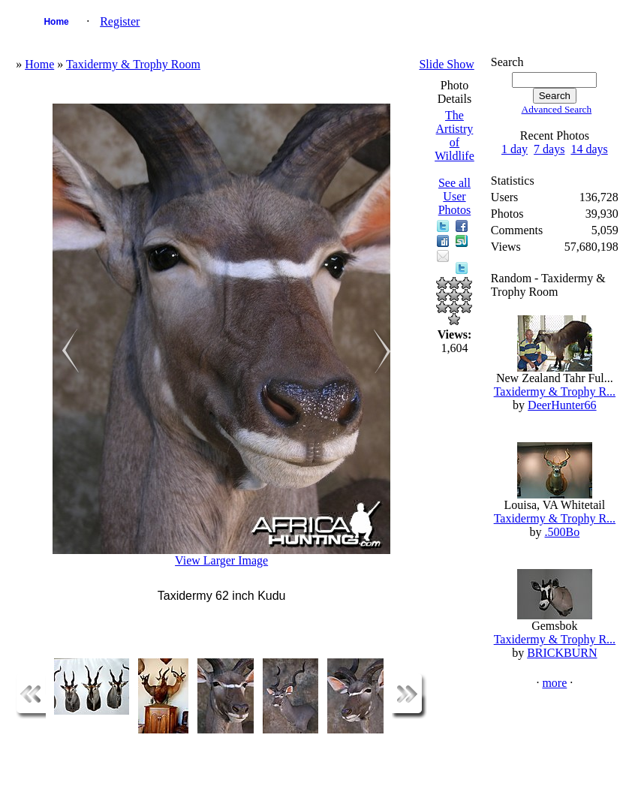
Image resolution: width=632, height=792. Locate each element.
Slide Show (446, 64)
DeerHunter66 (562, 405)
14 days (588, 149)
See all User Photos (454, 196)
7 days (549, 149)
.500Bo (562, 531)
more (554, 682)
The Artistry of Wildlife (454, 135)
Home (56, 22)
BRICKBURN (562, 652)
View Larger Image (221, 560)
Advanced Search (557, 109)
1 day (514, 149)
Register (120, 21)
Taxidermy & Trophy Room (133, 64)
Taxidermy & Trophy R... (554, 391)
